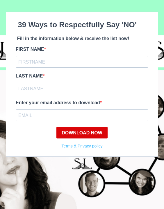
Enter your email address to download (58, 102)
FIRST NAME (30, 49)
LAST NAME (29, 75)
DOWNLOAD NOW (82, 132)
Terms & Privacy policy (82, 146)
